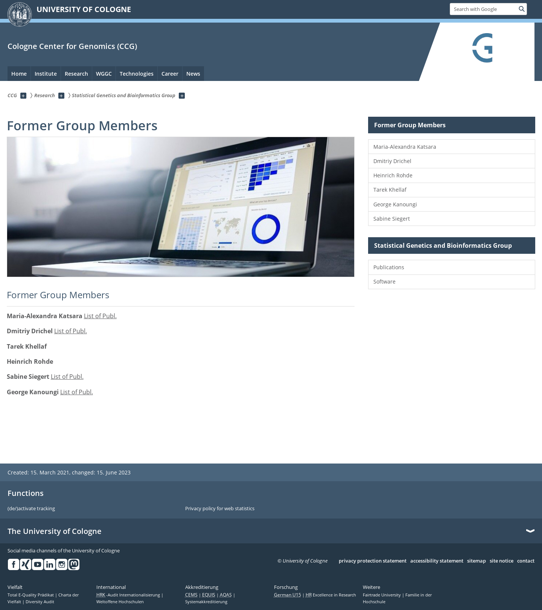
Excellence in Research (331, 595)
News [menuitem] (193, 73)
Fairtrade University (382, 595)
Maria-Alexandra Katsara (404, 146)
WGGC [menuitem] (104, 73)
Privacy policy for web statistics (219, 509)
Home (19, 73)
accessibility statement (436, 561)
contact (525, 561)
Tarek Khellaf (389, 189)
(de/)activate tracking (31, 509)
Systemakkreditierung (206, 601)
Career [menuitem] (169, 73)
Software (384, 281)
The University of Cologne (55, 531)
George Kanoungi (395, 204)
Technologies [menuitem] (137, 73)
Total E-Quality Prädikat (31, 595)
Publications (388, 267)
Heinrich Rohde (393, 175)
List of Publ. (100, 316)
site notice (501, 561)
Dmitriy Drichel (392, 161)
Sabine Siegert (391, 218)
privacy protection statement (372, 561)
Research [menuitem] (76, 73)
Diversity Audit (40, 601)
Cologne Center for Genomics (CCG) (72, 46)
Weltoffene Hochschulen (120, 601)
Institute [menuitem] (46, 73)
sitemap (476, 561)
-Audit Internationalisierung (128, 595)
